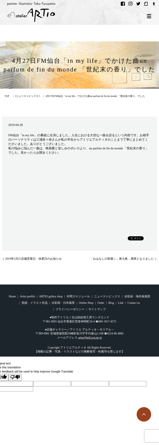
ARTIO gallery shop (51, 296)
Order (101, 302)
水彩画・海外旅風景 (137, 296)
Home (12, 296)
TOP (7, 96)
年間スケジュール (78, 296)
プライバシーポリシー (69, 309)
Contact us (134, 302)
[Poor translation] (15, 377)
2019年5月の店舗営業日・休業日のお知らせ (33, 258)
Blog (111, 302)
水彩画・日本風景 (63, 302)
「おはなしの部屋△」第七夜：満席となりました (122, 258)
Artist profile (27, 296)
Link (120, 302)
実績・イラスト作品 (35, 302)
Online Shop (86, 302)
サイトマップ (97, 309)
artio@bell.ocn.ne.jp (90, 337)
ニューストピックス (27, 96)
